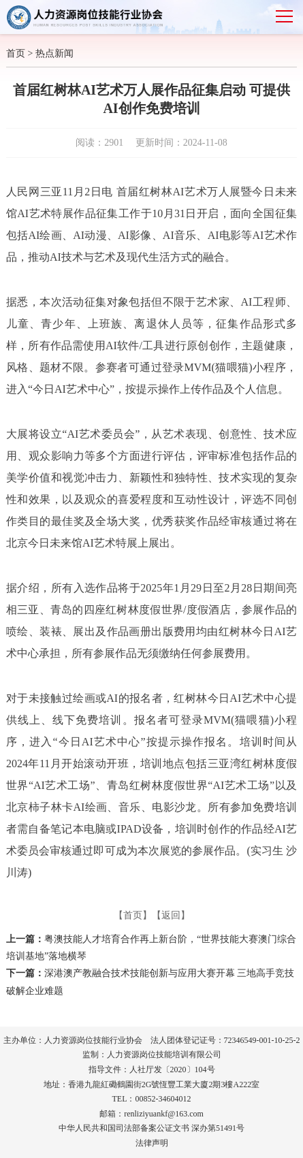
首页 (15, 53)
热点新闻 (54, 53)
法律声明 (151, 1143)
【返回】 (171, 915)
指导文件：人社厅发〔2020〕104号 (152, 1069)
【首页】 (133, 915)
